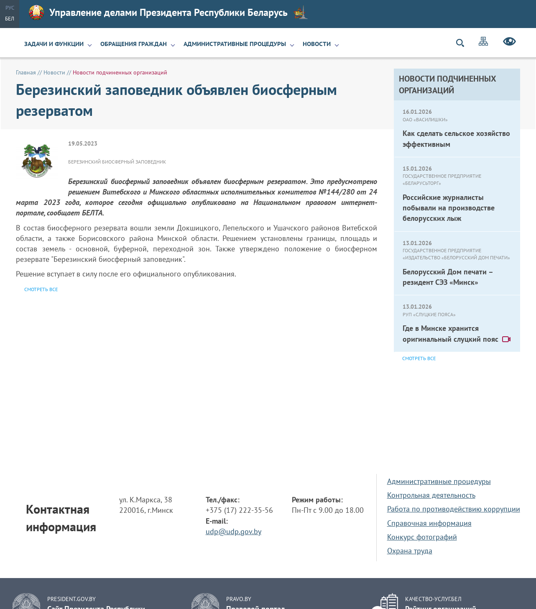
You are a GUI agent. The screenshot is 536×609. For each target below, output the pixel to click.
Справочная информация (429, 523)
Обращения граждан (133, 44)
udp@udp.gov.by (233, 531)
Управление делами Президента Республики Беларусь (168, 12)
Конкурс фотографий (422, 537)
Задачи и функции (54, 44)
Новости (317, 44)
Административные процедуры (235, 44)
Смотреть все (419, 358)
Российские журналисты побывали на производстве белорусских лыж (449, 207)
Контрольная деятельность (431, 495)
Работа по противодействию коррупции (453, 509)
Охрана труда (409, 550)
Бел (9, 18)
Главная (26, 72)
